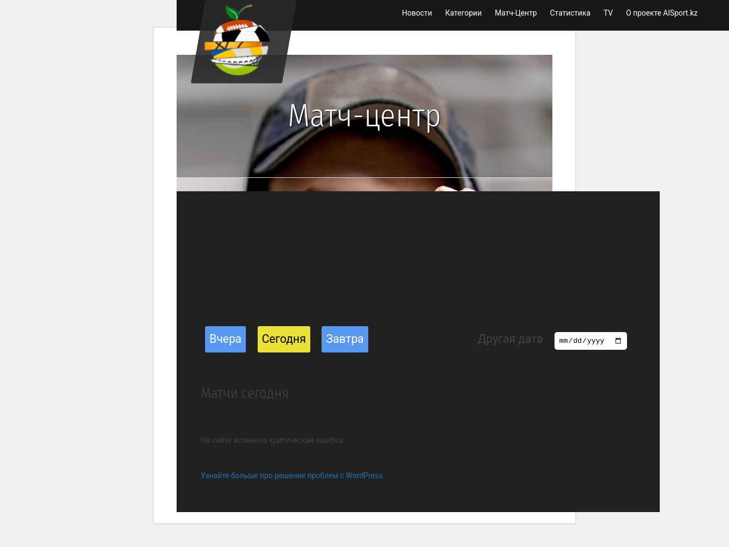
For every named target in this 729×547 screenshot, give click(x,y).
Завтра (345, 339)
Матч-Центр (516, 13)
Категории (463, 13)
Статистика (570, 13)
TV (608, 13)
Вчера (225, 339)
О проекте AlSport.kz (661, 13)
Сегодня (284, 339)
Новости (417, 13)
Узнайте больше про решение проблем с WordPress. (292, 475)
